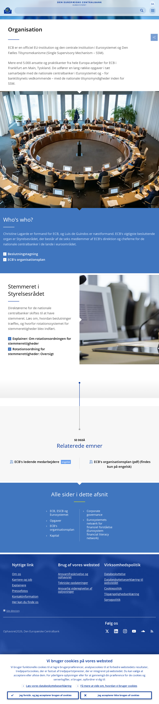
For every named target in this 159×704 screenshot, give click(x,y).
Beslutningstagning (23, 254)
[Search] (77, 10)
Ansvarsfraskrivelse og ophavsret (73, 575)
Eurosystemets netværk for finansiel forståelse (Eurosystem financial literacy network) (99, 529)
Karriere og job (22, 579)
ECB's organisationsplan (26, 259)
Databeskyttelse (115, 574)
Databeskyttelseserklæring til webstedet (123, 581)
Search (141, 10)
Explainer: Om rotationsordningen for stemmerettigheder (39, 341)
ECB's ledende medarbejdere (36, 462)
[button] (152, 3)
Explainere (19, 585)
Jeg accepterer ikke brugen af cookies (118, 695)
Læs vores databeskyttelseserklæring (48, 686)
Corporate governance (94, 513)
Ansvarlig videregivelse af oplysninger (75, 590)
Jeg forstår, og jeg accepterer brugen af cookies (45, 695)
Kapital (54, 535)
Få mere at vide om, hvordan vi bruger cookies (108, 686)
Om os (16, 574)
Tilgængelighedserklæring (121, 594)
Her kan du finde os (25, 602)
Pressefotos (20, 591)
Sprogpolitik (112, 600)
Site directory (13, 610)
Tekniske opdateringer (73, 583)
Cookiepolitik (113, 588)
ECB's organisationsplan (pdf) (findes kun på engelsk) (122, 464)
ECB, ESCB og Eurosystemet (59, 513)
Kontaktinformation (25, 596)
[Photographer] (156, 208)
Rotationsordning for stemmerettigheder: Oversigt (31, 351)
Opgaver (55, 520)
